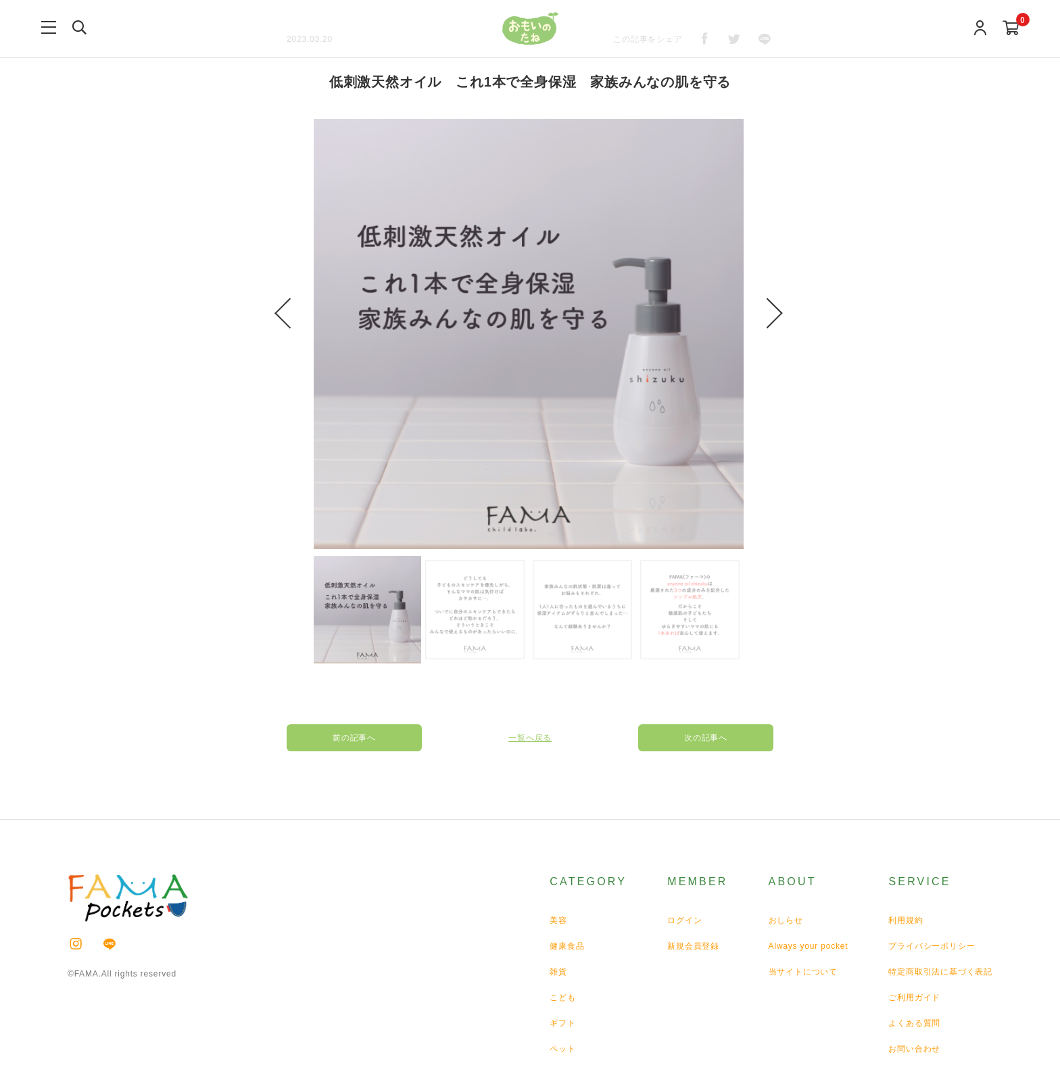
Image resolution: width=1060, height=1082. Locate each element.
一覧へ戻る (530, 738)
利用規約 (905, 920)
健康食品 (567, 946)
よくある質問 (914, 1023)
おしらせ (786, 920)
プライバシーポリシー (931, 946)
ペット (562, 1049)
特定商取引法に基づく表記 (940, 972)
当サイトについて (803, 972)
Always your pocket (808, 946)
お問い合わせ (914, 1049)
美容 (558, 920)
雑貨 (558, 972)
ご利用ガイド (914, 997)
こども (562, 997)
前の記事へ (354, 738)
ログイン (684, 920)
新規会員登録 (693, 946)
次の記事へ (705, 738)
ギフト (562, 1023)
